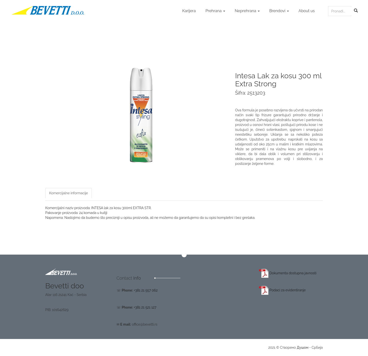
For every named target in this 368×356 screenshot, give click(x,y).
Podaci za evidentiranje (282, 290)
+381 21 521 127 (145, 307)
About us (307, 11)
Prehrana (215, 11)
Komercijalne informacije (68, 193)
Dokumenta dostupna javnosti (288, 273)
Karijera (189, 11)
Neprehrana (247, 11)
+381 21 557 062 (145, 290)
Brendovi (279, 11)
